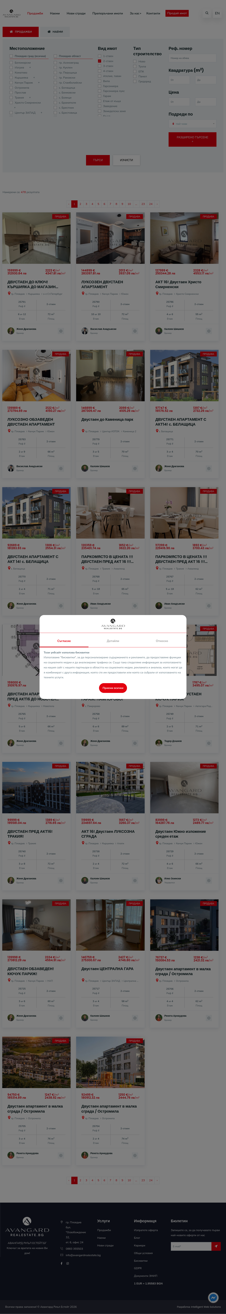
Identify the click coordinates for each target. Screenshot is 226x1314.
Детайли (113, 641)
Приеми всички (113, 688)
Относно (162, 641)
